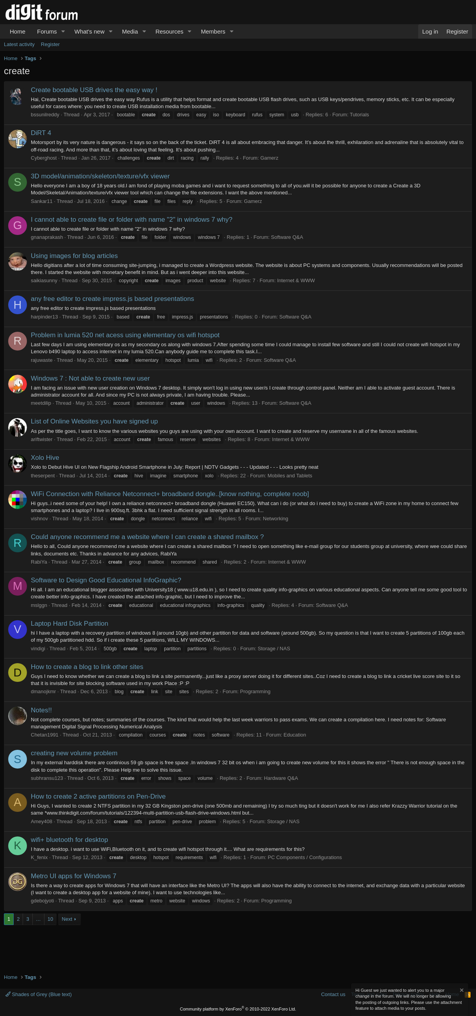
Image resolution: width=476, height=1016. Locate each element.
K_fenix (39, 857)
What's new (90, 31)
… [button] (38, 919)
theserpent (43, 476)
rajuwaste (42, 360)
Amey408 (41, 821)
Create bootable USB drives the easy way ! (94, 90)
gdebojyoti (42, 901)
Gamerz (269, 158)
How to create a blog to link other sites (87, 667)
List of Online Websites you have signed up (94, 421)
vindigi (38, 648)
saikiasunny (44, 280)
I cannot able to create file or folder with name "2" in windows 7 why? (132, 219)
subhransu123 (47, 778)
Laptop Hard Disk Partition (69, 623)
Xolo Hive (45, 457)
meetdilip (41, 403)
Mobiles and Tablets (290, 476)
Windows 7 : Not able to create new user (90, 378)
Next (67, 919)
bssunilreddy (45, 114)
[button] (63, 31)
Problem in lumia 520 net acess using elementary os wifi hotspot (125, 335)
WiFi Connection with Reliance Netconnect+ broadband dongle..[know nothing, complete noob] (170, 494)
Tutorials (359, 114)
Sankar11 (42, 201)
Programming (255, 691)
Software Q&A (287, 237)
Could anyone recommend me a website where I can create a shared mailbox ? (147, 537)
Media (130, 31)
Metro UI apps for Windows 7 (73, 876)
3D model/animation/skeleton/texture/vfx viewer (100, 176)
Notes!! (41, 710)
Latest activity (19, 44)
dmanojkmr (43, 691)
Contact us (333, 994)
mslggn (39, 605)
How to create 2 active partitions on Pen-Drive (98, 796)
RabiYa (39, 562)
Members (213, 31)
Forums (47, 31)
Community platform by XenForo (238, 1009)
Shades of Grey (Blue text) (38, 994)
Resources (169, 31)
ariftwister (42, 439)
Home (17, 31)
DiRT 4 (41, 133)
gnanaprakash (47, 237)
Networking (275, 518)
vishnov (39, 518)
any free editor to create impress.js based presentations (112, 298)
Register (50, 44)
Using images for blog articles (74, 256)
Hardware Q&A (281, 778)
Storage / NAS (274, 648)
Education (295, 735)
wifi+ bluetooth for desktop (69, 839)
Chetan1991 (45, 735)
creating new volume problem (74, 753)
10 (50, 919)
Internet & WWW (296, 280)
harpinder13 (44, 317)
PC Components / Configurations (305, 857)
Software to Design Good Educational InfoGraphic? (106, 580)
